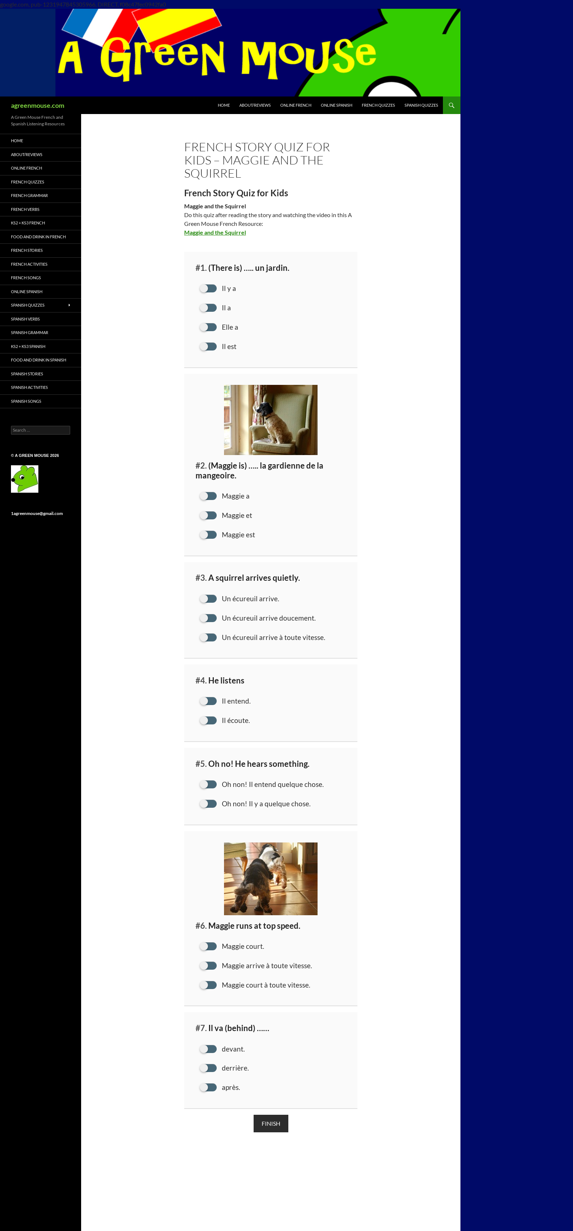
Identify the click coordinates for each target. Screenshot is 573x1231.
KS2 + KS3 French (28, 222)
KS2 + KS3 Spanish (28, 346)
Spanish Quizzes (28, 305)
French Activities (29, 264)
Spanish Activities (29, 387)
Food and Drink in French (38, 236)
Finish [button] (271, 1129)
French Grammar (29, 195)
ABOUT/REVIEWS (255, 105)
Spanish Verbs (25, 319)
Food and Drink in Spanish (38, 359)
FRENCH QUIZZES (378, 105)
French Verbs (25, 209)
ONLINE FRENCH (295, 105)
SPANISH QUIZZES (421, 105)
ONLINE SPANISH (336, 105)
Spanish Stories (27, 373)
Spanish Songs (26, 401)
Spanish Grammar (29, 332)
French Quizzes (27, 181)
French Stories (27, 250)
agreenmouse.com (37, 105)
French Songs (26, 277)
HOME (224, 105)
